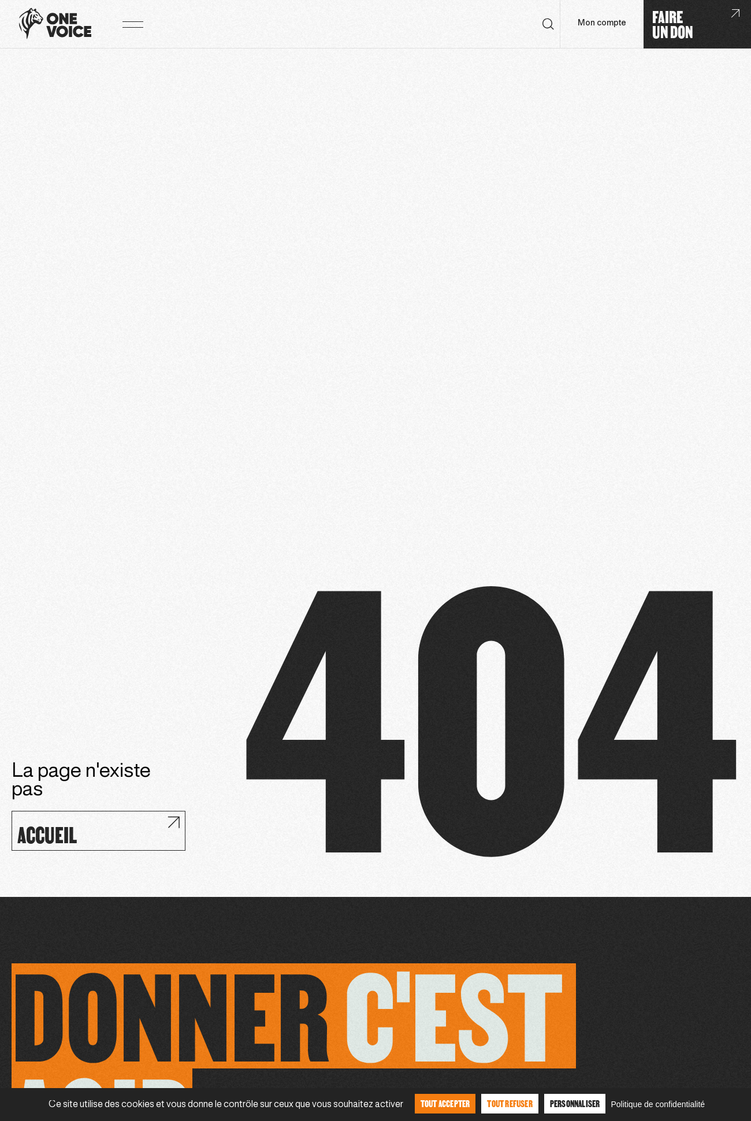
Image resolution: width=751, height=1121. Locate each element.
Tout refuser (509, 1103)
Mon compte (602, 23)
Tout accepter (445, 1103)
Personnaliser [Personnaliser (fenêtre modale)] (575, 1103)
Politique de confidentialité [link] (658, 1104)
